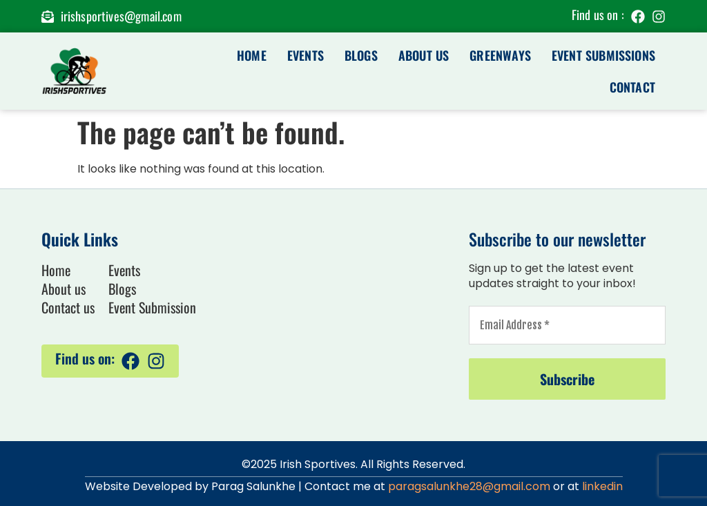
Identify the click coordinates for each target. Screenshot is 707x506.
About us (423, 55)
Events (305, 55)
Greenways (500, 55)
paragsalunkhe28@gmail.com (469, 486)
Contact (632, 87)
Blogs (361, 55)
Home (252, 55)
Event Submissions (603, 55)
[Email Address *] (567, 325)
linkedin (602, 486)
